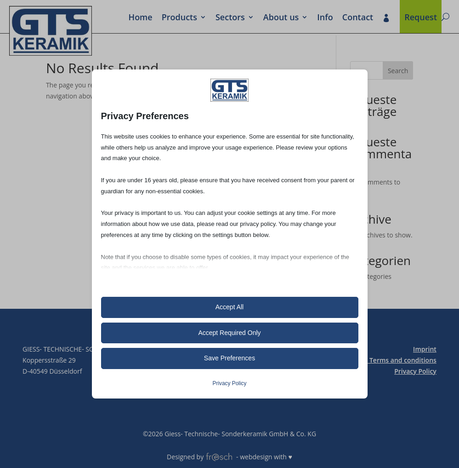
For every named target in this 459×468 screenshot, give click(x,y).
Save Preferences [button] (229, 358)
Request (420, 18)
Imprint (424, 349)
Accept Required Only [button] (229, 332)
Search (398, 70)
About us (281, 18)
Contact (357, 18)
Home (141, 18)
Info (325, 18)
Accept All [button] (229, 307)
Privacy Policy (415, 371)
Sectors (230, 18)
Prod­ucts (179, 18)
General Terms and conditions (389, 360)
